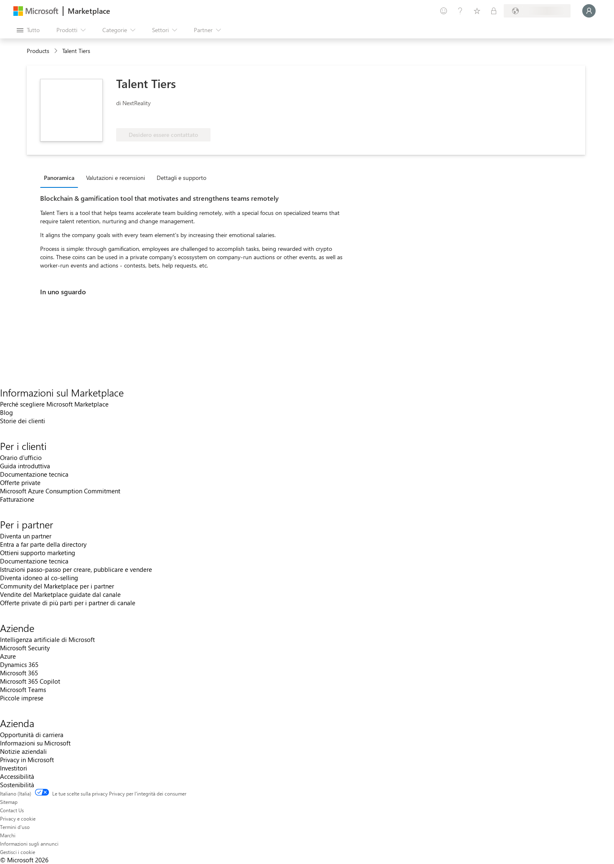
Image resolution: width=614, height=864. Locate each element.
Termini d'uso (15, 827)
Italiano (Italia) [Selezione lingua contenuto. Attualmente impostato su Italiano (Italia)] (15, 793)
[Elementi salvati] (477, 11)
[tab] (61, 177)
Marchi (7, 835)
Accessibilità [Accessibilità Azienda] (17, 776)
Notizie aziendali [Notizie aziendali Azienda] (23, 751)
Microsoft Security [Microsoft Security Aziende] (25, 648)
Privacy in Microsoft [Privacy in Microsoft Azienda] (27, 759)
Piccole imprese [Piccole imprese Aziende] (21, 698)
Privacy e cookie (18, 818)
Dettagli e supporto (181, 178)
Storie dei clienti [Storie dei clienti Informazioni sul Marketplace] (22, 421)
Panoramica (59, 178)
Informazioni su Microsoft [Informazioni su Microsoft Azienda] (35, 743)
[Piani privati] (493, 11)
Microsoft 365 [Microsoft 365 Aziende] (19, 673)
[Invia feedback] (443, 11)
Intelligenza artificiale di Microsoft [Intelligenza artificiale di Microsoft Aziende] (47, 639)
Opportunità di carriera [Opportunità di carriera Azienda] (31, 734)
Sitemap (9, 801)
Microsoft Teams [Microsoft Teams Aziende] (23, 689)
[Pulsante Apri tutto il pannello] (28, 30)
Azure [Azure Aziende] (8, 656)
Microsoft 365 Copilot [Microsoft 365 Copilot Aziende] (30, 681)
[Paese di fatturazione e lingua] (537, 11)
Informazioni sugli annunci (29, 843)
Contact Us (12, 810)
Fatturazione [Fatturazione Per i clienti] (17, 499)
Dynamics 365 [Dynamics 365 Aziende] (19, 664)
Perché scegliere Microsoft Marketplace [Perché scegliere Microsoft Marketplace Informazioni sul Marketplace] (54, 404)
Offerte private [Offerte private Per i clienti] (20, 482)
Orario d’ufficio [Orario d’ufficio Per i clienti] (21, 457)
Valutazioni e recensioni (115, 178)
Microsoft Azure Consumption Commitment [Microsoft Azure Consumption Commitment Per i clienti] (60, 491)
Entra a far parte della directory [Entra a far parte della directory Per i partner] (43, 544)
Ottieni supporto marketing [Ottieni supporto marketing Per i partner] (37, 552)
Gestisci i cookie (17, 852)
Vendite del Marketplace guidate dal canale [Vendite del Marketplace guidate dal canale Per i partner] (60, 594)
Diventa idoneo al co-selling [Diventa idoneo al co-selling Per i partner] (39, 577)
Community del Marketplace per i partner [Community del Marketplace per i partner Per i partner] (57, 586)
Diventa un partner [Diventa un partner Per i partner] (25, 536)
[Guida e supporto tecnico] (460, 11)
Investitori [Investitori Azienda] (13, 768)
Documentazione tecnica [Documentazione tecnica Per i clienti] (34, 474)
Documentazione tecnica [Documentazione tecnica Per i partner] (34, 561)
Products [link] (38, 51)
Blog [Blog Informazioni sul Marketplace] (6, 412)
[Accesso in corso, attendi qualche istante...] (589, 11)
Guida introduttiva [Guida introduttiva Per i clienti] (25, 466)
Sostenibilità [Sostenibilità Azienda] (17, 785)
